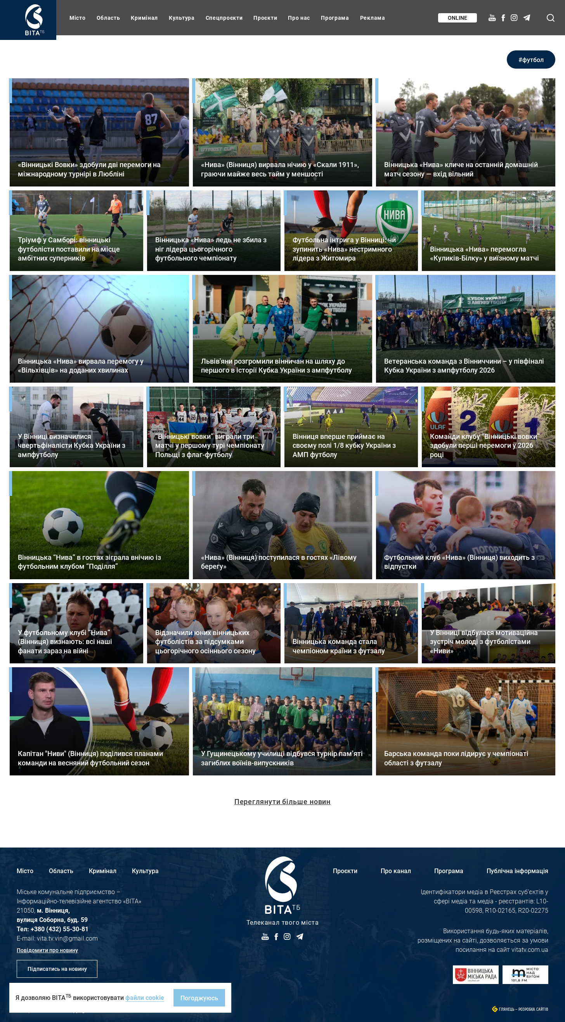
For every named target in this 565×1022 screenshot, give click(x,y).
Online (457, 17)
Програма (335, 17)
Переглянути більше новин (282, 801)
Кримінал (144, 17)
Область (108, 17)
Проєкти (265, 17)
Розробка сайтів (533, 1009)
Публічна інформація (517, 871)
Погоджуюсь (199, 998)
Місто (77, 17)
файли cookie (144, 997)
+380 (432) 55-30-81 (59, 929)
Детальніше (99, 132)
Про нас (299, 17)
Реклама (372, 17)
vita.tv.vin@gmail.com (67, 938)
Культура (182, 17)
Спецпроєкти (224, 17)
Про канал (396, 871)
